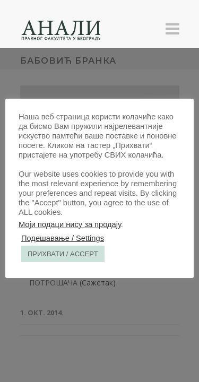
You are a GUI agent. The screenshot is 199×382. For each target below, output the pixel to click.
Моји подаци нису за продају (70, 224)
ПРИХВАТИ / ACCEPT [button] (63, 254)
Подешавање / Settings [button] (62, 238)
